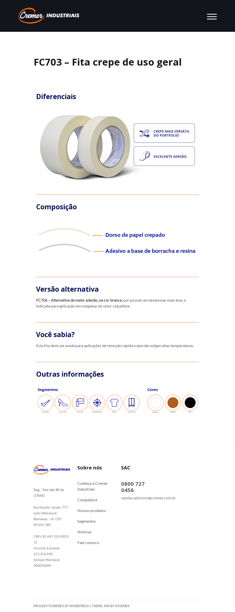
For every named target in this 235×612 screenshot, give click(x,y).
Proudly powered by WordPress (61, 606)
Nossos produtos (91, 510)
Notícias (84, 531)
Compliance (87, 499)
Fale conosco (88, 542)
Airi (107, 606)
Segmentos (86, 521)
